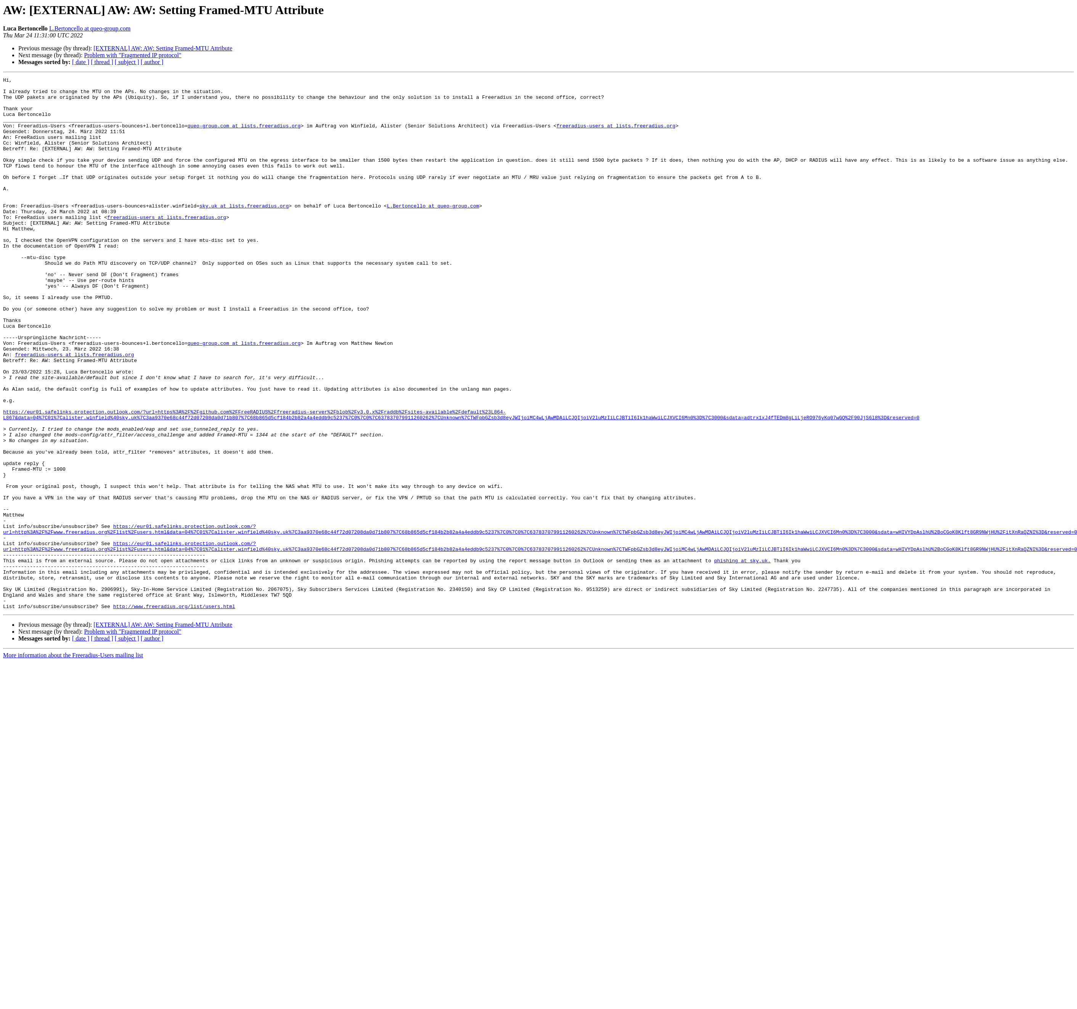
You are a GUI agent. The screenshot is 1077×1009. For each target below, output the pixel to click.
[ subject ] (127, 62)
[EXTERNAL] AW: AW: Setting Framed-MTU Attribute (162, 48)
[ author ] (152, 62)
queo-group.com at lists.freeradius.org (244, 135)
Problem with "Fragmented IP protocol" (132, 55)
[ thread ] (102, 62)
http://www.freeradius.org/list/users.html (174, 712)
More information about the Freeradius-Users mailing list (73, 761)
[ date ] (80, 62)
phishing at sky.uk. (742, 657)
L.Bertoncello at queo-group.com (89, 28)
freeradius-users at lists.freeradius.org (615, 135)
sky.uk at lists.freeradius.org (244, 232)
